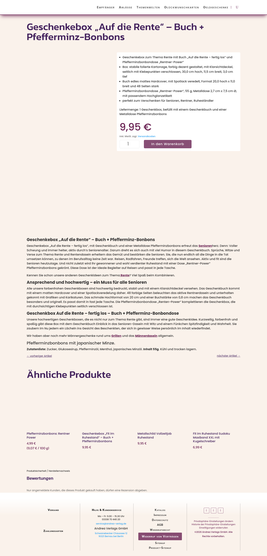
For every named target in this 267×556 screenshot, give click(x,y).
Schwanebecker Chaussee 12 (111, 533)
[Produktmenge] (130, 144)
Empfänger (106, 7)
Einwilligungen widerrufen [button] (213, 528)
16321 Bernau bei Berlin (110, 536)
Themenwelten (148, 7)
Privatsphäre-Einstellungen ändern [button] (213, 522)
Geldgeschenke (216, 7)
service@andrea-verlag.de (111, 523)
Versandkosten (147, 136)
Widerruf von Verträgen (160, 536)
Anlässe (125, 7)
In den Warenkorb (167, 144)
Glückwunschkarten (181, 7)
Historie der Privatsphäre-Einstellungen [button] (213, 525)
